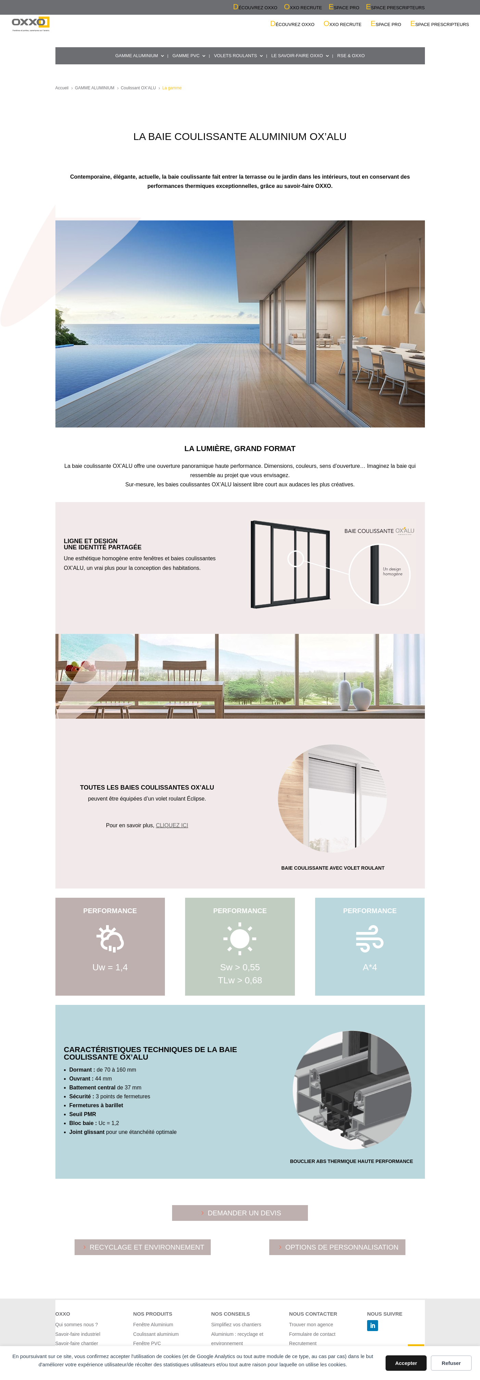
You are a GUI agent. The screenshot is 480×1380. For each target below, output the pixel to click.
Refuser (451, 1363)
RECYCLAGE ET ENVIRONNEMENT (147, 1247)
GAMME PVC (185, 55)
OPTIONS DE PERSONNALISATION (342, 1247)
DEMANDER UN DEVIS (244, 1213)
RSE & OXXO (351, 55)
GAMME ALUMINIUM (136, 55)
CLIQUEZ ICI (172, 825)
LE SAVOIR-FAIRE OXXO (297, 55)
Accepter (406, 1363)
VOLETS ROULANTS (235, 55)
